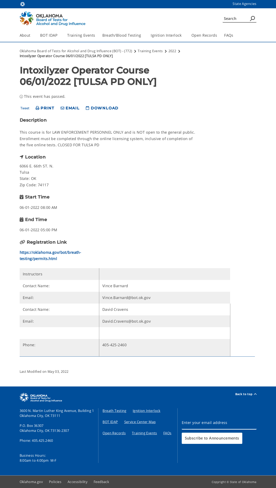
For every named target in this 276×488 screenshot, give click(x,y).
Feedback (101, 482)
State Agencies (244, 3)
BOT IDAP (110, 422)
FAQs (228, 35)
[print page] (45, 108)
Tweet (24, 108)
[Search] (239, 18)
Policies (55, 482)
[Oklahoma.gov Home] (22, 4)
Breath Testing (114, 410)
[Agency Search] (252, 18)
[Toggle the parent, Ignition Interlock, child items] (183, 35)
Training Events (81, 35)
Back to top (246, 394)
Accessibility (77, 482)
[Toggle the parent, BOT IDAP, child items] (58, 35)
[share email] (70, 108)
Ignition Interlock (146, 410)
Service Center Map (140, 422)
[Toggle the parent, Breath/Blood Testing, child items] (142, 35)
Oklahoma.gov (31, 482)
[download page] (102, 108)
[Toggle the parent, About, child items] (31, 35)
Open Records (204, 35)
